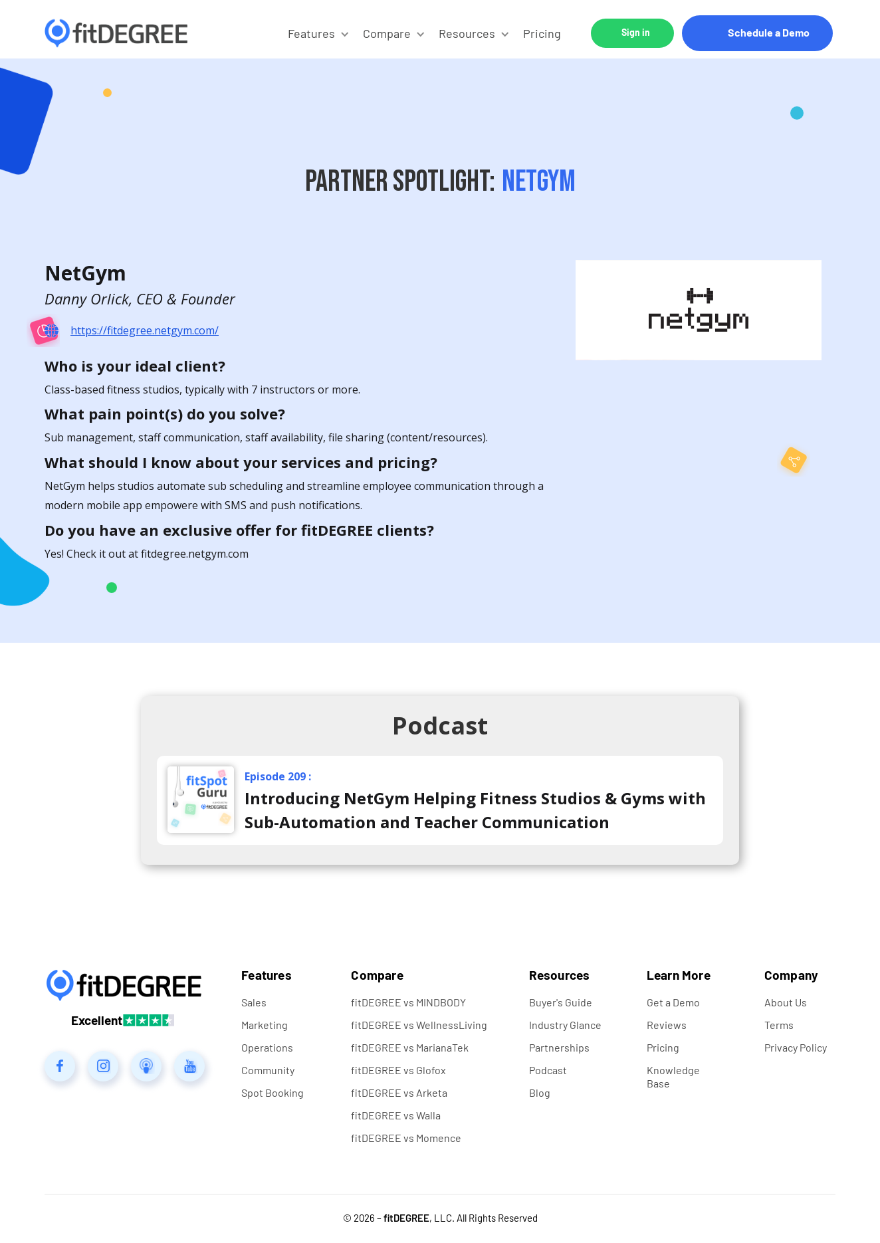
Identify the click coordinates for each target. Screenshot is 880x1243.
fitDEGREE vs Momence (406, 1137)
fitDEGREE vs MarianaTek (410, 1047)
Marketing (264, 1024)
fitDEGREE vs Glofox (398, 1070)
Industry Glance (565, 1024)
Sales (254, 1002)
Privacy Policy (795, 1047)
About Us (785, 1002)
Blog (539, 1092)
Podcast (548, 1070)
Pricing (542, 33)
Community (267, 1070)
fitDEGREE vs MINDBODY (408, 1002)
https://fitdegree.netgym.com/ (144, 330)
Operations (267, 1047)
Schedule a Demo (769, 32)
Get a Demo (673, 1002)
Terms (779, 1024)
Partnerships (559, 1047)
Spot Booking (272, 1092)
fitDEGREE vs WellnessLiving (419, 1024)
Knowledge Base (673, 1076)
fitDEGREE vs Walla (396, 1115)
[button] (318, 33)
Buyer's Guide (560, 1002)
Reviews (667, 1024)
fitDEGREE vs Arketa (399, 1092)
